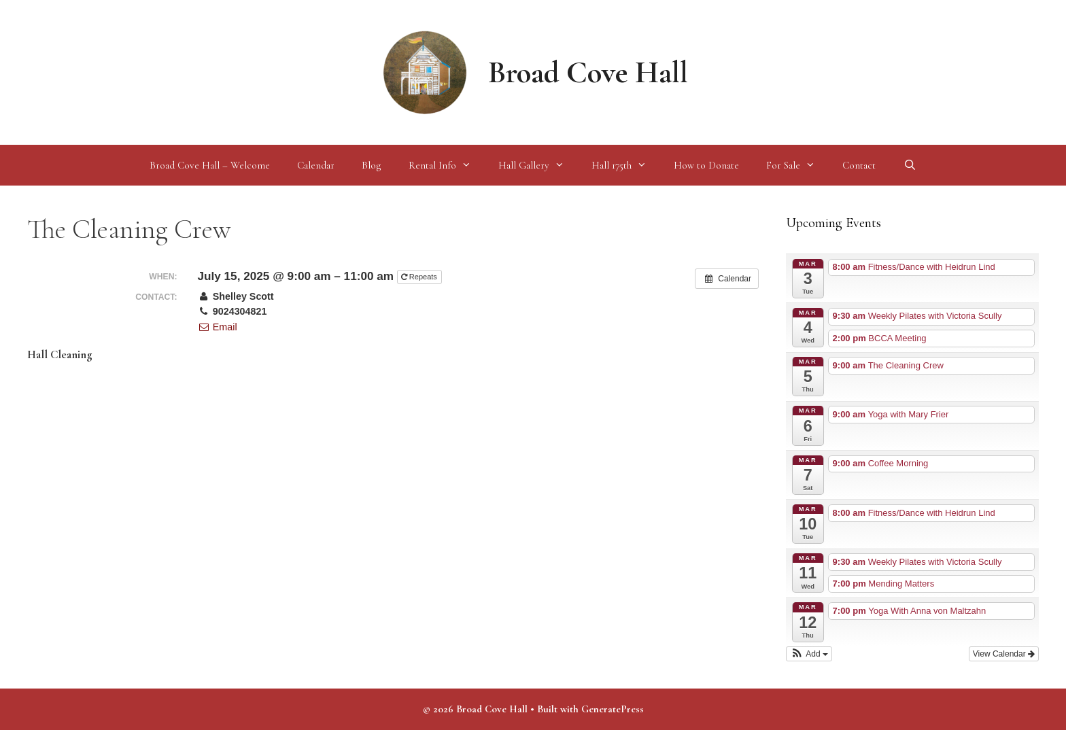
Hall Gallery (538, 165)
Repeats (420, 277)
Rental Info (447, 165)
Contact (859, 165)
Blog (371, 165)
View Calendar (1004, 654)
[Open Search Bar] (909, 165)
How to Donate (706, 165)
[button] (809, 654)
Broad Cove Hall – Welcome (210, 165)
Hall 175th (625, 165)
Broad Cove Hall (588, 72)
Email (217, 326)
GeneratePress (612, 709)
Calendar (315, 165)
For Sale (797, 165)
